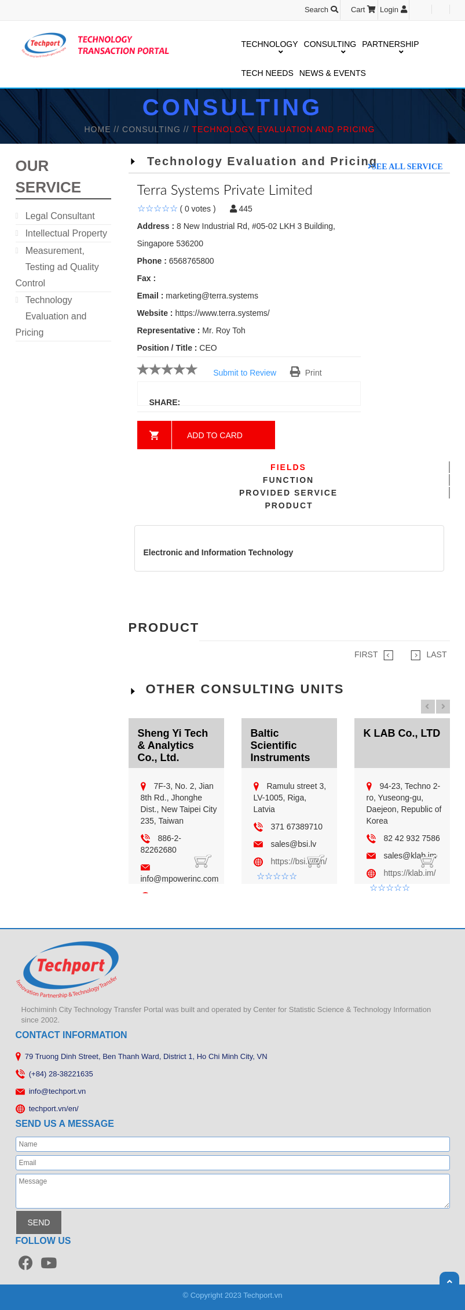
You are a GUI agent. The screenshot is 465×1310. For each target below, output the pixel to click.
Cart (363, 9)
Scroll (449, 1281)
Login (393, 9)
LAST (428, 655)
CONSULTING (330, 44)
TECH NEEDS (267, 73)
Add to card (215, 435)
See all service (407, 166)
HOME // (103, 129)
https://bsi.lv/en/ (298, 861)
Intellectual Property (66, 233)
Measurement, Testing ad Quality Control (57, 267)
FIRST (373, 655)
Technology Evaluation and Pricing (51, 316)
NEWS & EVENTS (332, 73)
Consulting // (157, 129)
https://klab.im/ (409, 873)
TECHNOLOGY (269, 44)
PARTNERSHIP (390, 44)
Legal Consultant (60, 216)
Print (306, 372)
